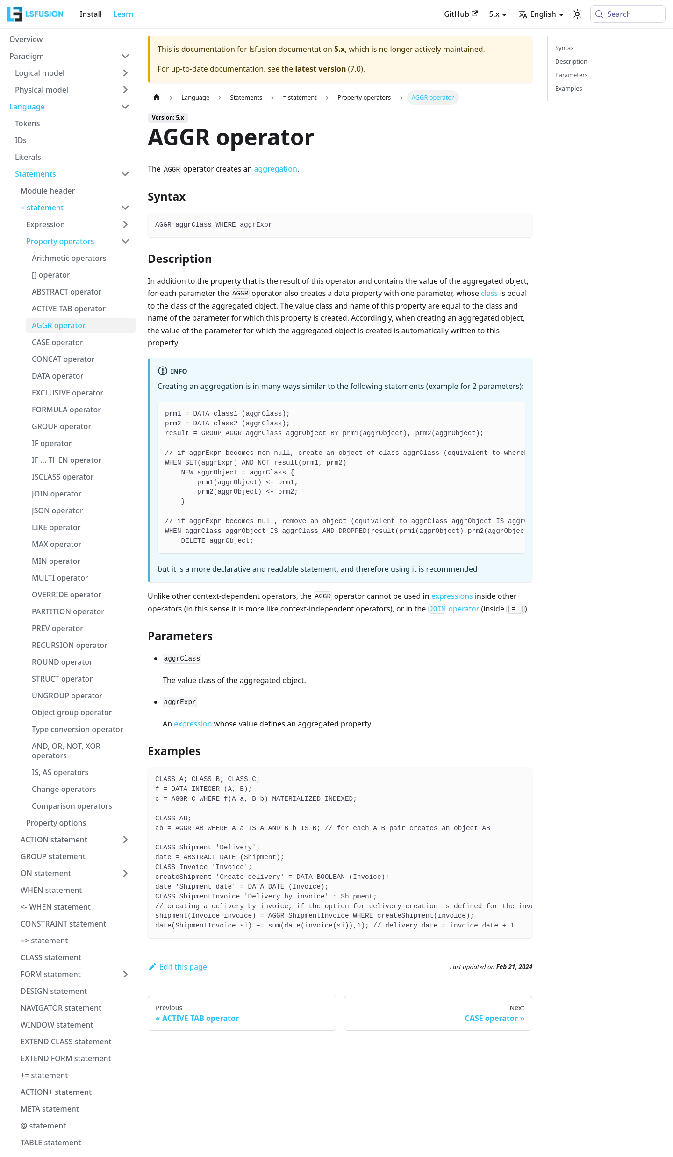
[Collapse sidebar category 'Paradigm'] (125, 56)
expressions (452, 596)
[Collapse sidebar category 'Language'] (125, 106)
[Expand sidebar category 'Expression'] (125, 224)
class (489, 293)
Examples (568, 88)
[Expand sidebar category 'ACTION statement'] (125, 839)
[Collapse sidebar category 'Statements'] (125, 173)
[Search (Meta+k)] (628, 14)
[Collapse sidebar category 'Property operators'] (125, 241)
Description (571, 61)
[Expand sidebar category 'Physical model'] (125, 89)
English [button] (537, 14)
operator (454, 609)
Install (91, 14)
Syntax (564, 47)
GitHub (461, 14)
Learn (123, 14)
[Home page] (156, 97)
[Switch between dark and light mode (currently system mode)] (577, 14)
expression (193, 724)
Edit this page (177, 967)
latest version (320, 69)
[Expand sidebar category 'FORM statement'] (125, 974)
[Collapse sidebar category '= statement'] (125, 207)
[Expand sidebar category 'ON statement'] (125, 873)
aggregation (275, 169)
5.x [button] (494, 14)
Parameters (571, 75)
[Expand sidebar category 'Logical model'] (125, 72)
